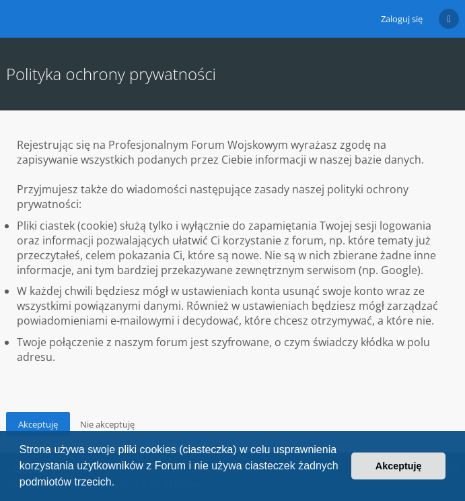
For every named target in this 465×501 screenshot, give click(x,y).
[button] (120, 483)
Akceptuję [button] (398, 466)
